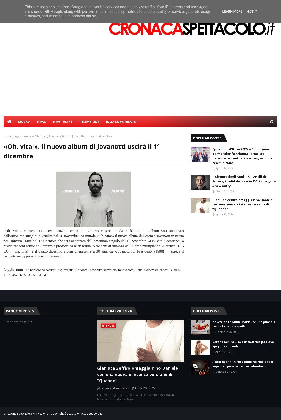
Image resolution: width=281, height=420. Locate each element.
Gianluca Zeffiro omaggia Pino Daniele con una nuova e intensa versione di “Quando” (242, 204)
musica (26, 136)
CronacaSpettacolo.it (88, 414)
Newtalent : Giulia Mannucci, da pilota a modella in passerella (243, 324)
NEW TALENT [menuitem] (63, 121)
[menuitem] (9, 121)
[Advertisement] (140, 81)
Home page (11, 136)
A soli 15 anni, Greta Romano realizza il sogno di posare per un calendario (242, 364)
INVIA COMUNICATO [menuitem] (121, 121)
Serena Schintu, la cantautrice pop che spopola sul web (243, 344)
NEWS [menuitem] (41, 121)
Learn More (232, 11)
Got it (252, 11)
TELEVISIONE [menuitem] (89, 121)
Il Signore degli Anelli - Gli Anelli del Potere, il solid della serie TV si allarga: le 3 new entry (244, 181)
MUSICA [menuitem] (24, 121)
